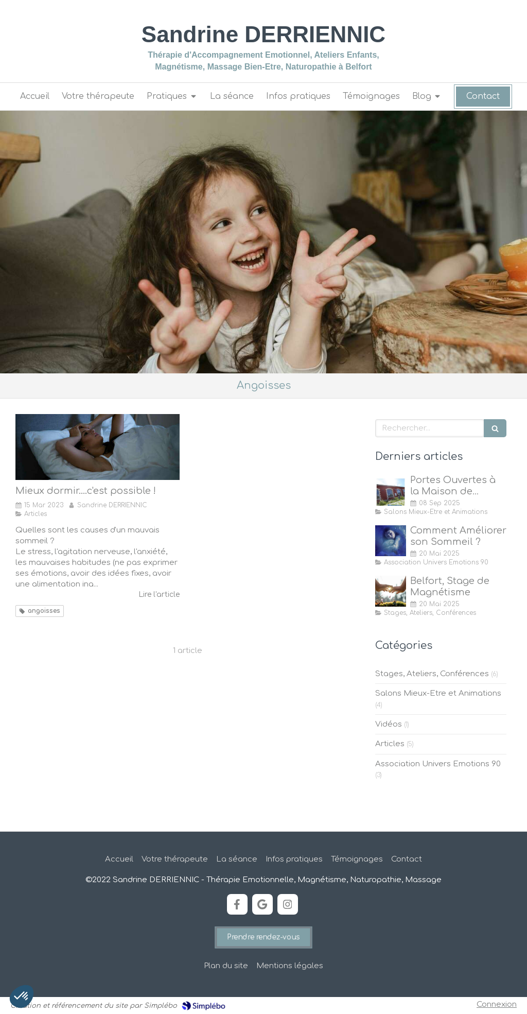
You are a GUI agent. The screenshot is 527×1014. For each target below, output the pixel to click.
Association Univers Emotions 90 (438, 764)
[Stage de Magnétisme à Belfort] (390, 591)
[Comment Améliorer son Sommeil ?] (390, 540)
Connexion (497, 1004)
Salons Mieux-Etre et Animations (438, 693)
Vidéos (388, 724)
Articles (390, 744)
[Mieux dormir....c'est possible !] (97, 447)
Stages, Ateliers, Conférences (432, 673)
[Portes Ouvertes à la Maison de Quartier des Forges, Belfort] (390, 490)
